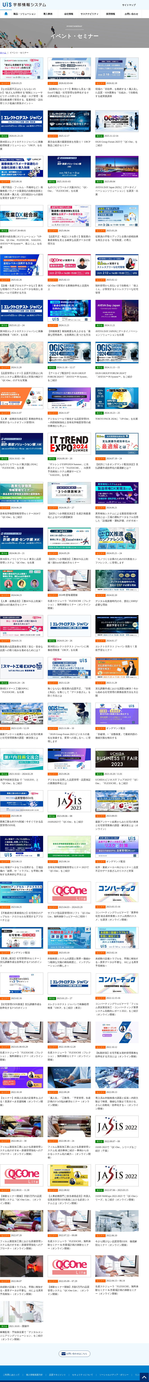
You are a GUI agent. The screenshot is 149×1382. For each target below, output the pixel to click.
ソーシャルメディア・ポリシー (114, 1375)
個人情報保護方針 (34, 1375)
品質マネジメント (57, 1375)
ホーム (3, 53)
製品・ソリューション (24, 14)
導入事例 (47, 14)
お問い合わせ (131, 14)
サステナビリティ (89, 14)
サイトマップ (129, 5)
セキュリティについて (82, 1375)
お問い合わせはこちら (76, 1354)
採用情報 (110, 14)
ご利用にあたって (11, 1375)
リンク (138, 1375)
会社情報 (68, 14)
